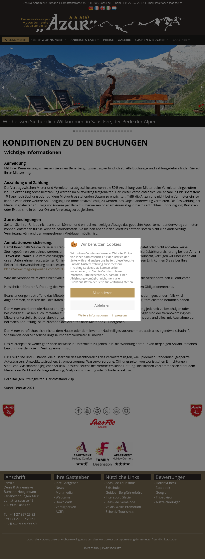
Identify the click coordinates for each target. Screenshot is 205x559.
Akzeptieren (102, 292)
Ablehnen (102, 305)
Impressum (119, 315)
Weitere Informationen (93, 315)
